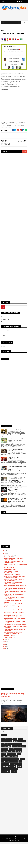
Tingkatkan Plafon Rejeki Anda (12, 602)
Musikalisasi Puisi (11, 755)
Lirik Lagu (12, 753)
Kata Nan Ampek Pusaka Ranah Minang (15, 626)
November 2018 (8, 637)
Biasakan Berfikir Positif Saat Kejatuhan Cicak (15, 621)
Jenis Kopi (18, 750)
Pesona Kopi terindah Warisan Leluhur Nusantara (14, 631)
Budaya (5, 317)
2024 (4, 650)
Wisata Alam (6, 320)
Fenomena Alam (6, 748)
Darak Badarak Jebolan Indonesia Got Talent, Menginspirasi (16, 458)
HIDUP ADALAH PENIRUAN (11, 573)
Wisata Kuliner (7, 322)
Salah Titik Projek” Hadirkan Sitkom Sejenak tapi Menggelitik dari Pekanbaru (17, 469)
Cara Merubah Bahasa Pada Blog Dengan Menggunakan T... (13, 634)
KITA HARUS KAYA (9, 569)
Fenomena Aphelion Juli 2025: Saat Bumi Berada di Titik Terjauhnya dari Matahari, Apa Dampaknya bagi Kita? (17, 501)
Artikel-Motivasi (7, 331)
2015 (4, 550)
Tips (4, 336)
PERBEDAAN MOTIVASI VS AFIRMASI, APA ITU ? (15, 489)
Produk (22, 760)
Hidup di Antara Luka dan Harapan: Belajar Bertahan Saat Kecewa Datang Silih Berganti (13, 696)
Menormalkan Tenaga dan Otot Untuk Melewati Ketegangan (14, 579)
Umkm (13, 768)
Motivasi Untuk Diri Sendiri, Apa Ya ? (17, 430)
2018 (4, 554)
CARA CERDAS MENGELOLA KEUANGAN (15, 587)
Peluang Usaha (6, 758)
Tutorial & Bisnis (6, 768)
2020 (4, 643)
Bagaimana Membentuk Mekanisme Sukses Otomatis (14, 582)
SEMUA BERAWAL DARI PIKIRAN (12, 576)
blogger (24, 152)
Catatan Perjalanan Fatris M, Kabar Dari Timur (15, 594)
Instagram (4, 750)
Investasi (12, 750)
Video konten (5, 770)
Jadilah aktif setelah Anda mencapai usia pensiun (14, 600)
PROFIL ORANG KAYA (10, 571)
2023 (4, 648)
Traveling (13, 765)
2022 (4, 646)
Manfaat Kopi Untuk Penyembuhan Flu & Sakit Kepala (15, 597)
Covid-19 (4, 745)
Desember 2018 (8, 639)
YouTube (14, 773)
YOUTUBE (8, 307)
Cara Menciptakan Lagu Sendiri (16, 450)
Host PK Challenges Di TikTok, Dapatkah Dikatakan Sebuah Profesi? (15, 441)
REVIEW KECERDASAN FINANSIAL (13, 588)
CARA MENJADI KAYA (10, 574)
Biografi (5, 333)
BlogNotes (7, 29)
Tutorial (19, 765)
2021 (4, 645)
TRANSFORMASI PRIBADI (11, 567)
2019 (4, 641)
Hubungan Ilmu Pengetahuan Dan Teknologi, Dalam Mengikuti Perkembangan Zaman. (17, 479)
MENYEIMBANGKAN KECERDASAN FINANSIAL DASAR (13, 584)
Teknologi (9, 763)
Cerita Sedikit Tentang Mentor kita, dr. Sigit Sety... (15, 591)
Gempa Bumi (16, 748)
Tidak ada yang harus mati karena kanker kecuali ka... (13, 609)
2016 (4, 552)
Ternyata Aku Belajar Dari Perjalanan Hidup (14, 615)
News (19, 755)
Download (18, 745)
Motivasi (13, 29)
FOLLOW (23, 307)
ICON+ (23, 748)
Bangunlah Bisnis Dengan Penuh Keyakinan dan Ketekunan (13, 618)
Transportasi (5, 765)
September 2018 (9, 555)
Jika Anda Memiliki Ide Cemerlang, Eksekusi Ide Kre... (13, 562)
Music (3, 755)
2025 (4, 651)
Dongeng (11, 745)
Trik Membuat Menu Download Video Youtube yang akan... (14, 624)
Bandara (14, 740)
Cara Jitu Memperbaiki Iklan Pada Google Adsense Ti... (13, 628)
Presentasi (15, 760)
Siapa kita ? (7, 604)
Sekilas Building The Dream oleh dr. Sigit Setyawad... (14, 559)
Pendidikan (14, 758)
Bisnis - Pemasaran (6, 743)
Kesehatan (5, 753)
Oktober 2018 (8, 557)
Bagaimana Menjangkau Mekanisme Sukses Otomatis (14, 606)
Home (2, 29)
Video (19, 768)
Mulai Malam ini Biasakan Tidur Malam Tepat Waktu (14, 612)
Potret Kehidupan (6, 760)
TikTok (4, 347)
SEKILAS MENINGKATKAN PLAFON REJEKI (13, 565)
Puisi (4, 338)
